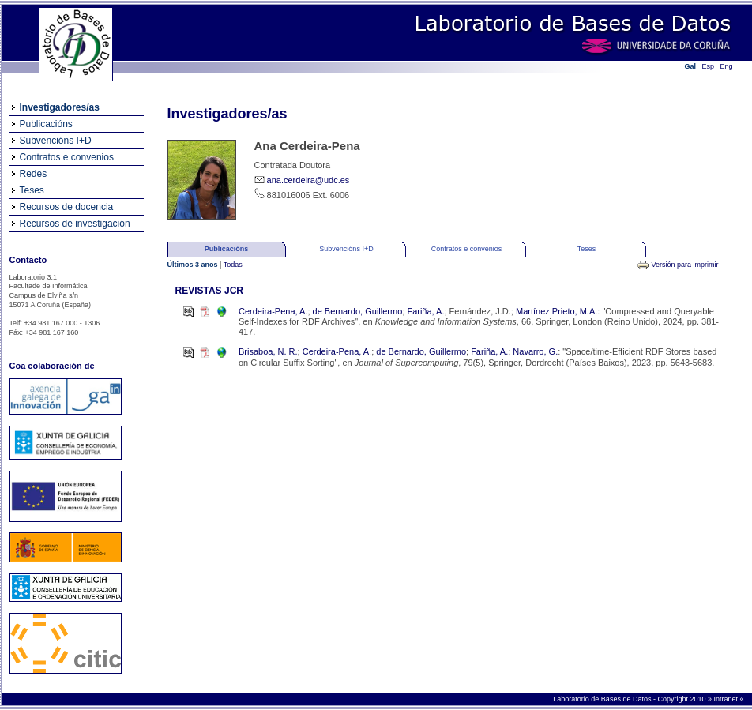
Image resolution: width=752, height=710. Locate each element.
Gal (691, 66)
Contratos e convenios (67, 157)
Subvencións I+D (56, 140)
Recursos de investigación (75, 223)
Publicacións (46, 124)
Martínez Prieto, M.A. (556, 311)
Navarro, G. (535, 351)
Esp (708, 66)
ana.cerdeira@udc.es (308, 180)
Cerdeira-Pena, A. (273, 311)
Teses (32, 190)
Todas (233, 265)
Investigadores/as (60, 107)
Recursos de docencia (67, 206)
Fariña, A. (425, 311)
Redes (33, 173)
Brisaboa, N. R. (268, 351)
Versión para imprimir (684, 265)
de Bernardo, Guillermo (358, 311)
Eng (726, 66)
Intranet (726, 699)
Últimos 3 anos (193, 265)
